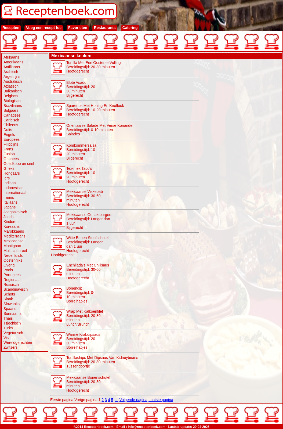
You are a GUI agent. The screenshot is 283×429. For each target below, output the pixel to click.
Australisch (12, 81)
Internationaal (14, 192)
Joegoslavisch (15, 212)
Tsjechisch (12, 323)
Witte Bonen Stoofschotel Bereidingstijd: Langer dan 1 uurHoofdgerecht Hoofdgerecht (79, 246)
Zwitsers (10, 347)
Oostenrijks (12, 260)
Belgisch (10, 96)
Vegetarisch (13, 333)
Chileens (10, 125)
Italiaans (10, 202)
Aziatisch (11, 86)
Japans (9, 207)
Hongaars (11, 173)
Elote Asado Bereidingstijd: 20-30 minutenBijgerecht (81, 89)
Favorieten (77, 28)
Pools (8, 270)
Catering (130, 28)
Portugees (12, 275)
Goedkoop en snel (18, 163)
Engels (9, 134)
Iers (6, 178)
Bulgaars (10, 110)
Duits (7, 130)
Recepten (10, 28)
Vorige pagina (85, 400)
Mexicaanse (13, 241)
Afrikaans (11, 57)
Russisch (11, 284)
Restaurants (105, 28)
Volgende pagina (133, 400)
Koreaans (11, 226)
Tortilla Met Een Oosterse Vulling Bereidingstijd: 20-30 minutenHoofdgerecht (93, 66)
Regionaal (11, 279)
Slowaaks (11, 304)
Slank (8, 299)
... (116, 400)
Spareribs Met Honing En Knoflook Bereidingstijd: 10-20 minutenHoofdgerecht (95, 109)
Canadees (12, 115)
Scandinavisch (15, 289)
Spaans (9, 309)
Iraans (8, 197)
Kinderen (11, 221)
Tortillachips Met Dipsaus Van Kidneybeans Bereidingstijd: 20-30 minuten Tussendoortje (102, 361)
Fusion (9, 154)
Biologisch (12, 101)
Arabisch (10, 72)
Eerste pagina (61, 400)
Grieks (8, 168)
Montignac (12, 246)
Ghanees (11, 159)
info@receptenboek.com (146, 427)
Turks (8, 328)
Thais (8, 318)
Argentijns (11, 76)
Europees (11, 139)
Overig (8, 265)
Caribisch (11, 120)
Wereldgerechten (17, 342)
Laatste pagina (160, 400)
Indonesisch (13, 188)
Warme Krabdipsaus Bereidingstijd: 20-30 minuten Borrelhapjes (83, 340)
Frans (8, 149)
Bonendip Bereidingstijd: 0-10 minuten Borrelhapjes (80, 294)
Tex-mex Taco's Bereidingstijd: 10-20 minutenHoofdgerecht (81, 174)
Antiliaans (11, 67)
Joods (8, 217)
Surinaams (12, 313)
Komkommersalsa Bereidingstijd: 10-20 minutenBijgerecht (81, 151)
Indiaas (9, 183)
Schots (9, 294)
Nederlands (13, 255)
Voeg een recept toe (43, 28)
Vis (6, 338)
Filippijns (10, 144)
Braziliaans (12, 105)
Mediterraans (14, 236)
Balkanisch (12, 91)
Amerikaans (13, 62)
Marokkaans (13, 231)
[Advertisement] (240, 140)
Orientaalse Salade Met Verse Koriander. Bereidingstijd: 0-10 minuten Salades (100, 129)
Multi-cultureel (15, 250)
